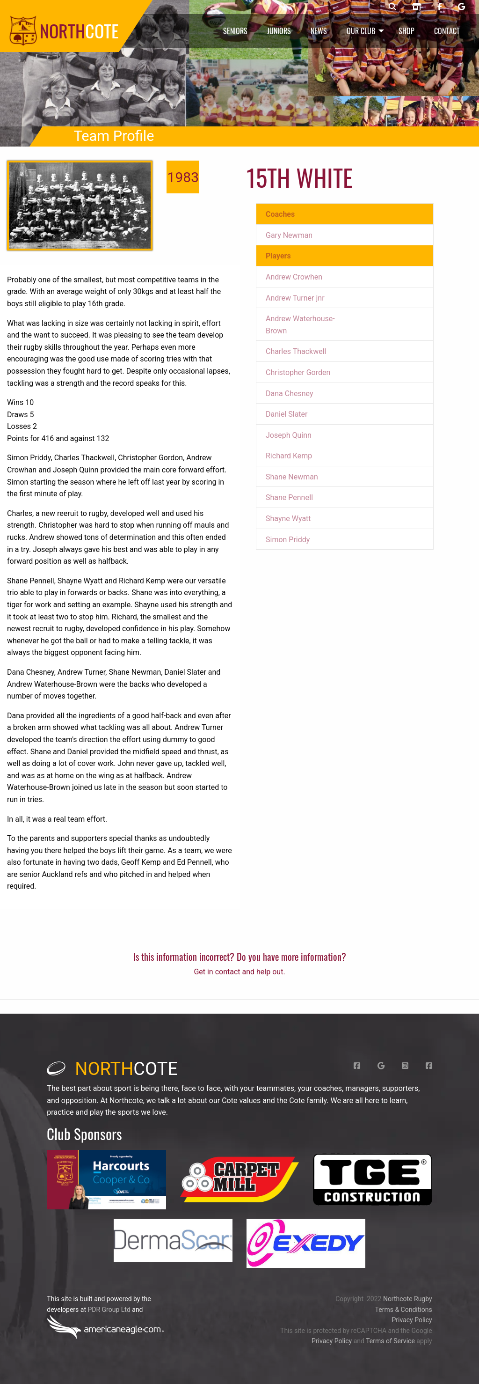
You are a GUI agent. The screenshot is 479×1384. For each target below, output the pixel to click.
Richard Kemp (289, 455)
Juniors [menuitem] (279, 31)
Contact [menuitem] (447, 31)
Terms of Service (390, 1341)
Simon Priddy (288, 539)
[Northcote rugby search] (392, 7)
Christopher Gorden (298, 372)
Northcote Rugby (407, 1299)
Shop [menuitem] (406, 31)
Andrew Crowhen (294, 276)
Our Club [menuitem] (361, 31)
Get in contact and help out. (239, 971)
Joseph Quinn (289, 435)
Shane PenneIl (289, 497)
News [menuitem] (319, 31)
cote (112, 1069)
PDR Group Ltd (108, 1309)
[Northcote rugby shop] (417, 7)
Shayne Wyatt (288, 518)
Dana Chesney (289, 393)
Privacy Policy (412, 1320)
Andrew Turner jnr (295, 298)
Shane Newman (292, 476)
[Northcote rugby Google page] (461, 7)
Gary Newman (289, 235)
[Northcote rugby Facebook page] (439, 7)
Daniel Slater (287, 414)
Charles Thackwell (296, 351)
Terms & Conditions (403, 1309)
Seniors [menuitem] (235, 31)
